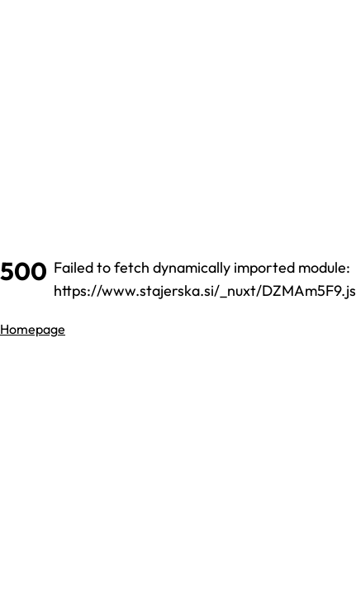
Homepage (32, 329)
